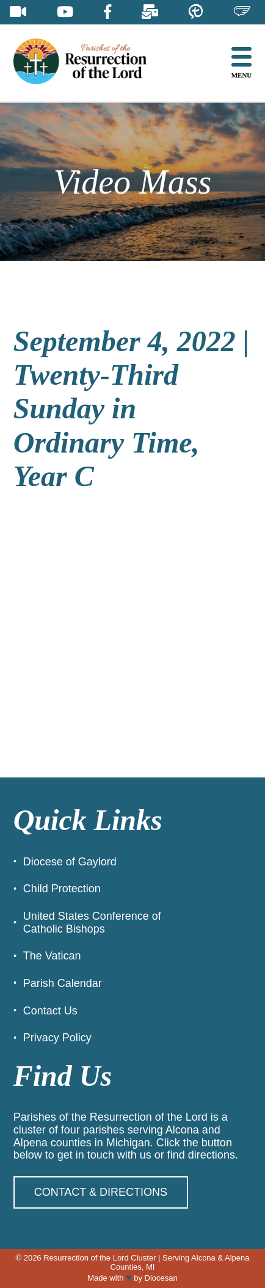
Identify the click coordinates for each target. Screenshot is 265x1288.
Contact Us (50, 1011)
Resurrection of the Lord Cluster (99, 1257)
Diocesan (161, 1278)
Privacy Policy (57, 1037)
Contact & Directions (100, 1192)
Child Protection (62, 888)
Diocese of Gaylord (70, 862)
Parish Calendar (62, 983)
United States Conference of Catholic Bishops (92, 922)
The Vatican (52, 956)
